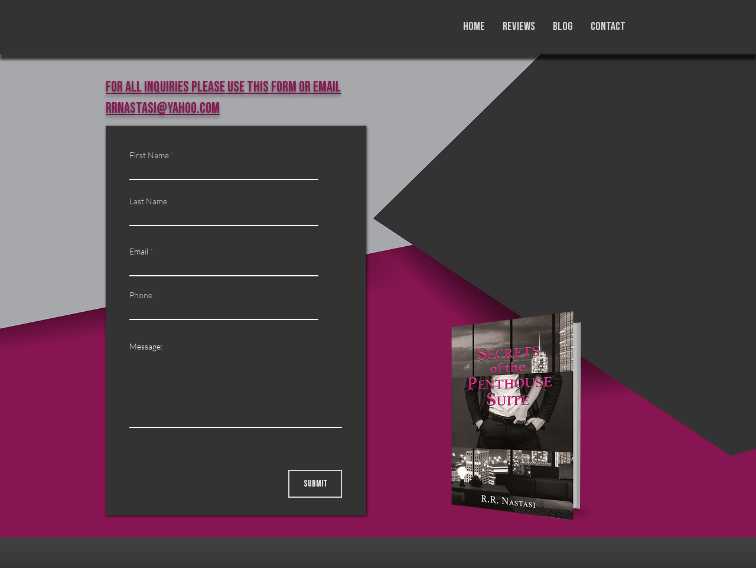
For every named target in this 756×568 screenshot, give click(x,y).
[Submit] (315, 484)
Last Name (148, 201)
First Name (149, 155)
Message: (145, 346)
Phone (140, 295)
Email (138, 251)
